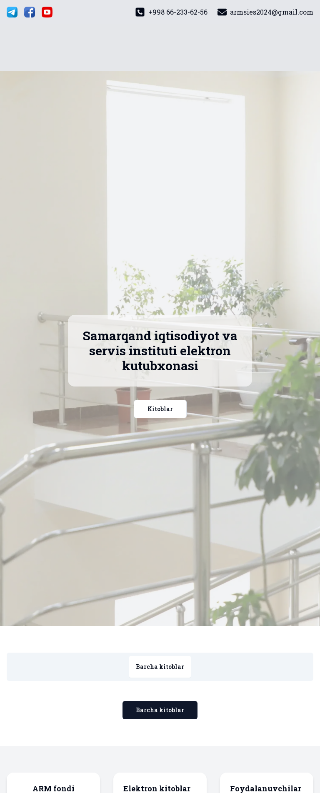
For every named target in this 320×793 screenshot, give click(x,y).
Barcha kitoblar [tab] (160, 667)
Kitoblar (160, 409)
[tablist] (160, 667)
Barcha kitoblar (160, 710)
